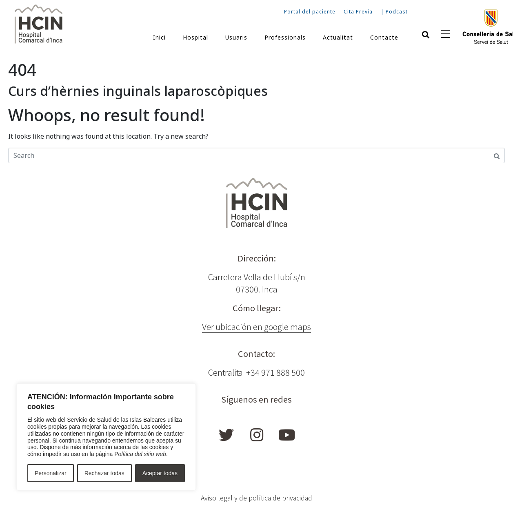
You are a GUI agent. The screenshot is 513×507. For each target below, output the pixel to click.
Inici (159, 37)
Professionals (285, 37)
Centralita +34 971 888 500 (256, 372)
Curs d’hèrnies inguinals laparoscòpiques (138, 91)
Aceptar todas (160, 473)
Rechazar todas (104, 473)
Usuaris (236, 37)
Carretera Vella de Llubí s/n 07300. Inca (256, 283)
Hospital (195, 37)
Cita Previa (358, 11)
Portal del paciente (309, 11)
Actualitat (338, 37)
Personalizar (51, 473)
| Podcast (394, 11)
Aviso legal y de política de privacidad (256, 498)
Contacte (384, 37)
